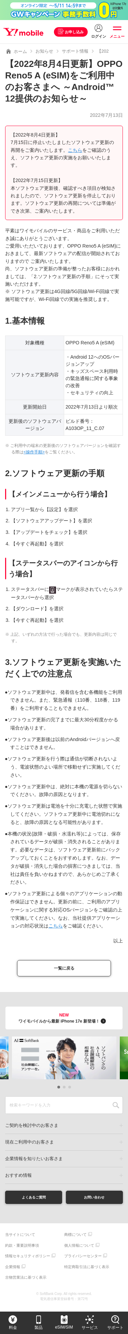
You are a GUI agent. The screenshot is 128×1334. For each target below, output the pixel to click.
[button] (58, 1089)
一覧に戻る (64, 969)
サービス (90, 1327)
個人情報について (79, 1250)
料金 (13, 1327)
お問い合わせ (94, 1200)
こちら (75, 150)
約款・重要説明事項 (22, 1250)
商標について (75, 1239)
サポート (115, 1327)
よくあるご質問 (34, 1200)
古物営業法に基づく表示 (25, 1282)
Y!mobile (25, 32)
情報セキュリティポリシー (27, 1261)
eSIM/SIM (64, 1327)
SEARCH (116, 1107)
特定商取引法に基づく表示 (86, 1271)
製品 (38, 1327)
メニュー (117, 36)
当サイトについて (20, 1239)
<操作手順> (34, 452)
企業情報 (12, 1271)
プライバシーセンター (83, 1261)
